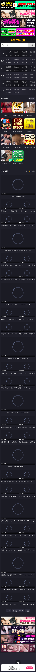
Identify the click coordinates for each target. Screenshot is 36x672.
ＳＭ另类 (32, 63)
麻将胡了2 (9, 55)
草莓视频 (24, 89)
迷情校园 (8, 85)
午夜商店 (16, 89)
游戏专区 (32, 52)
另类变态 (32, 70)
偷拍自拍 (16, 67)
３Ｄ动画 (32, 59)
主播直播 (24, 63)
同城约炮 (8, 89)
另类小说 (16, 85)
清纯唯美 (16, 77)
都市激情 (8, 82)
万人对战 (24, 52)
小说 (2, 83)
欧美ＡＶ (24, 59)
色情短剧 (16, 92)
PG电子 (9, 52)
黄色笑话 (24, 85)
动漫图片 (32, 74)
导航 (2, 91)
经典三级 (16, 70)
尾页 (27, 611)
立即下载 (29, 668)
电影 (2, 68)
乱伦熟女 (24, 70)
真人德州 (16, 52)
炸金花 (17, 55)
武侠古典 (32, 82)
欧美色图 (24, 74)
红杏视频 (8, 92)
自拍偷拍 (16, 59)
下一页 (21, 611)
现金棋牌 (24, 55)
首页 (8, 611)
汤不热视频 (32, 89)
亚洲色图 (16, 74)
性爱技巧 (32, 85)
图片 (2, 76)
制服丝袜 (8, 70)
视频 (2, 61)
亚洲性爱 (8, 67)
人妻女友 (24, 82)
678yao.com (18, 40)
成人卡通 (24, 67)
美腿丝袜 (8, 77)
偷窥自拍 (8, 74)
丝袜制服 (16, 63)
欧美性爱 (32, 67)
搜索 (31, 45)
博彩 (2, 53)
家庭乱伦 (16, 82)
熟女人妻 (8, 63)
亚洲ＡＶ (8, 59)
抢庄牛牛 (32, 55)
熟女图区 (24, 77)
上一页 (15, 611)
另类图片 (32, 77)
